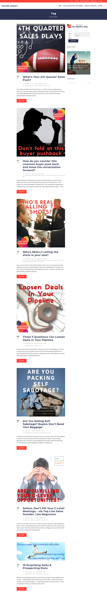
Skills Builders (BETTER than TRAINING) (67, 5)
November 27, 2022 (29, 83)
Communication (28, 172)
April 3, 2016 (28, 424)
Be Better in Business (30, 257)
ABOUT (52, 5)
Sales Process (38, 342)
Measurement (39, 567)
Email (69, 33)
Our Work (76, 1)
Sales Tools (46, 567)
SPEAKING (99, 5)
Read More (22, 100)
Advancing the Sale (29, 342)
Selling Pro (46, 85)
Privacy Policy (33, 596)
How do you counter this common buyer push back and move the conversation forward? (43, 164)
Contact (100, 1)
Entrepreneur (47, 257)
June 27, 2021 (28, 170)
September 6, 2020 (29, 340)
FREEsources (93, 1)
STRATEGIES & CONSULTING (87, 5)
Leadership (40, 85)
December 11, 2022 (74, 70)
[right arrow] (89, 46)
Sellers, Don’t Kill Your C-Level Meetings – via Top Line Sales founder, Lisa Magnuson (42, 505)
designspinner (86, 596)
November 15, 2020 (29, 255)
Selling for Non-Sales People (52, 172)
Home (71, 1)
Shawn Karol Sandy (42, 83)
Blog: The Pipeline (84, 1)
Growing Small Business (31, 85)
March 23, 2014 (28, 565)
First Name (70, 37)
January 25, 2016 (29, 511)
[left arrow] (88, 46)
